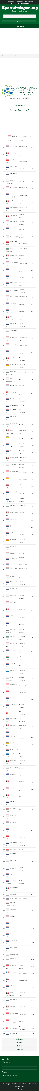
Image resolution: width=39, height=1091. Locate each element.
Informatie (19, 1049)
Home (5, 56)
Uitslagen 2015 (20, 105)
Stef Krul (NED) (13, 553)
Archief (19, 1043)
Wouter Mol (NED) (14, 405)
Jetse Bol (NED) (13, 564)
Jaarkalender (20, 1)
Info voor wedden (10, 1)
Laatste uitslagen (29, 1)
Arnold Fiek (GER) (14, 849)
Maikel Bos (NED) (14, 894)
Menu (20, 26)
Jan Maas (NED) (13, 868)
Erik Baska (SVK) (13, 898)
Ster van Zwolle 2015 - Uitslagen (25, 56)
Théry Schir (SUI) (14, 1028)
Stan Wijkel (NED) (14, 954)
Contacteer (6, 1062)
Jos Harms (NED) (14, 1033)
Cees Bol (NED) (13, 576)
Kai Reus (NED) (13, 558)
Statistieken (19, 1039)
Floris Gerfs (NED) (14, 732)
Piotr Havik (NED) (14, 291)
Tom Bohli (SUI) (13, 713)
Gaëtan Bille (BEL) (14, 215)
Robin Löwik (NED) (14, 923)
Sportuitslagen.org (20, 8)
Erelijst (19, 1046)
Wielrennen (12, 56)
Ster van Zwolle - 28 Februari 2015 (13, 141)
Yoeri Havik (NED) (14, 236)
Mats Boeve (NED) (14, 749)
